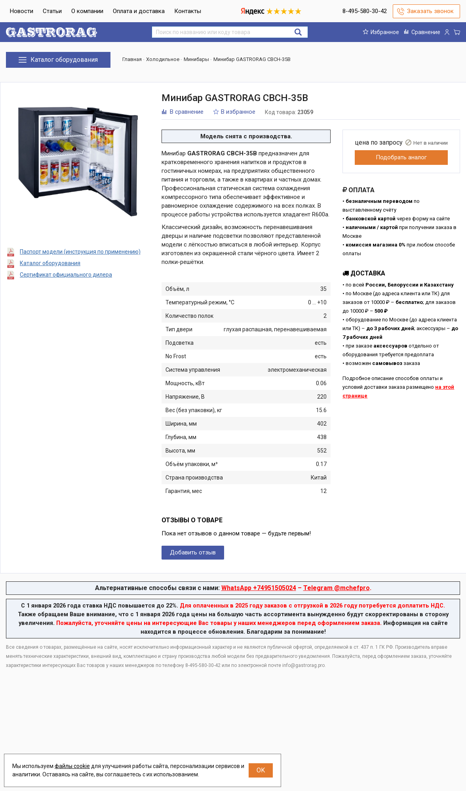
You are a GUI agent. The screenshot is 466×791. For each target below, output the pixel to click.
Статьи (52, 11)
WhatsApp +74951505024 (258, 588)
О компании (87, 11)
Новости (21, 11)
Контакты (187, 11)
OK (261, 770)
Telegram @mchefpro (336, 588)
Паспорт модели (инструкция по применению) (80, 251)
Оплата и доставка (139, 11)
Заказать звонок (430, 11)
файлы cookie (72, 766)
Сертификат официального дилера (66, 274)
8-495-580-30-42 (364, 11)
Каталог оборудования (50, 263)
